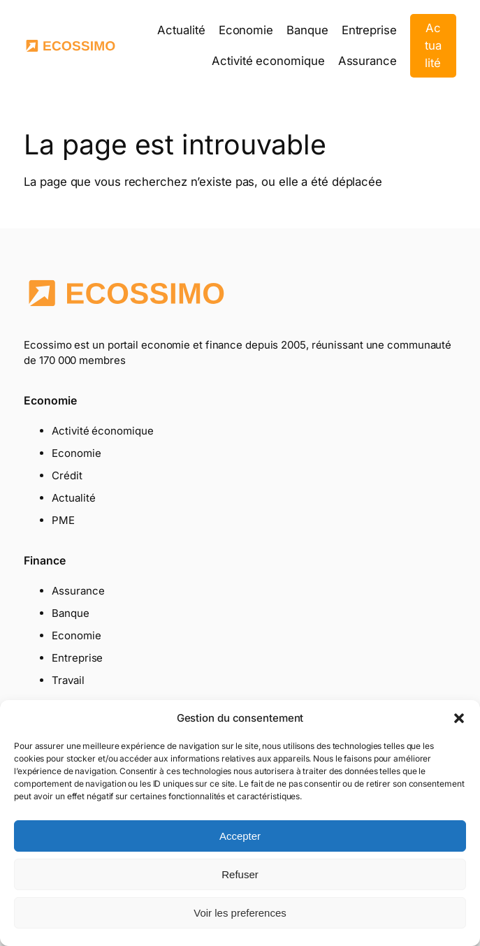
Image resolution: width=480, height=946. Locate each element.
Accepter (240, 836)
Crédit (67, 475)
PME (63, 520)
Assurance (78, 590)
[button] (459, 718)
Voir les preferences (240, 913)
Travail (68, 680)
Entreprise (77, 657)
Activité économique (102, 430)
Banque (70, 613)
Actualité (433, 45)
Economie (76, 453)
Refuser (240, 874)
